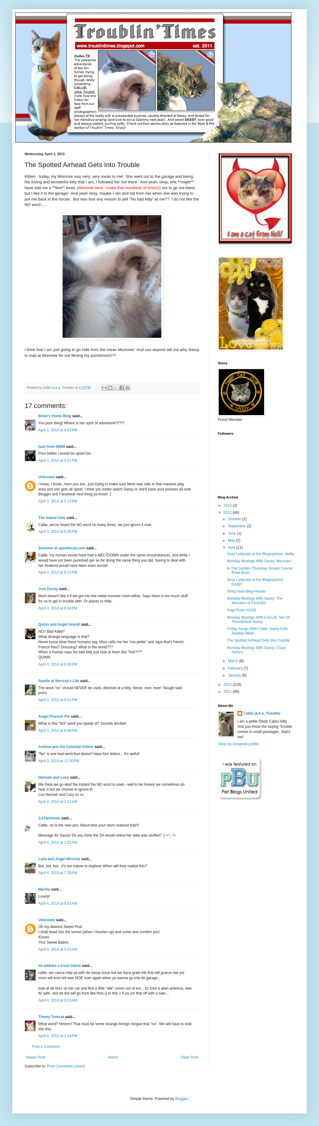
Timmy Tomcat (51, 1017)
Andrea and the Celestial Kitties (66, 747)
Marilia (44, 889)
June (232, 533)
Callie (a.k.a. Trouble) (262, 713)
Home (113, 1057)
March (233, 661)
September (237, 526)
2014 (228, 505)
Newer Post (35, 1057)
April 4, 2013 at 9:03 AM (57, 949)
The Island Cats (52, 518)
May (232, 540)
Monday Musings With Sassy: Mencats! (259, 561)
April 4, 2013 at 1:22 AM (57, 802)
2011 (228, 691)
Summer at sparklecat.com (61, 548)
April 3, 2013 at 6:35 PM (57, 531)
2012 (228, 684)
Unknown (46, 477)
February (236, 668)
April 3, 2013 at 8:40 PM (57, 730)
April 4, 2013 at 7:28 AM (57, 873)
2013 (228, 512)
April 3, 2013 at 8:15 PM (57, 572)
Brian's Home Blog (54, 416)
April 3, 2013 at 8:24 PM (57, 608)
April (232, 547)
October (235, 519)
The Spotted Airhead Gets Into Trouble (258, 640)
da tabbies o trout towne (59, 966)
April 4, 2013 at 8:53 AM (57, 903)
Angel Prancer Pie (54, 716)
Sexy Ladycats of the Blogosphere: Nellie (260, 554)
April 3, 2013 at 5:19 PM (57, 501)
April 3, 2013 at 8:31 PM (57, 700)
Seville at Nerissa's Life (58, 681)
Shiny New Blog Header (246, 591)
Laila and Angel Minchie (59, 859)
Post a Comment (46, 1046)
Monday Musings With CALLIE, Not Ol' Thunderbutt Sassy (258, 619)
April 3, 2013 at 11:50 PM (58, 761)
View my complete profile (238, 744)
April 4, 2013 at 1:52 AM (57, 842)
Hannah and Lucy (53, 777)
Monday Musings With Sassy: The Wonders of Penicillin (254, 600)
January (235, 675)
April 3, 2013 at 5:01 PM (57, 460)
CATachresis (49, 818)
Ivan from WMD (51, 447)
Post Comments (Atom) (66, 1066)
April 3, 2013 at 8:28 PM (57, 664)
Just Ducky (48, 589)
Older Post (189, 1057)
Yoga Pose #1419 (241, 610)
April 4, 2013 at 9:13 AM (57, 1000)
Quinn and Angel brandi (59, 624)
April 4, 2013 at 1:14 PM (57, 1036)
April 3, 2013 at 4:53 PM (57, 430)
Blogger (181, 1099)
